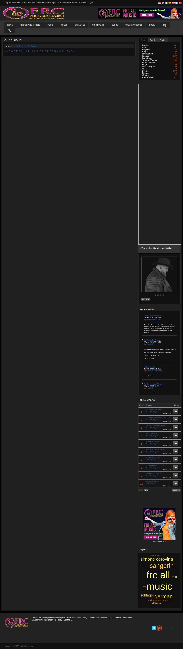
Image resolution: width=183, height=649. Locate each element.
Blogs (115, 25)
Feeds (153, 40)
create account (133, 25)
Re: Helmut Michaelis (152, 316)
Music (50, 25)
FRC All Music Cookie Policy (74, 618)
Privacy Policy (54, 618)
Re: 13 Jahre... (150, 367)
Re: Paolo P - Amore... (153, 340)
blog (144, 586)
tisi (174, 577)
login (152, 25)
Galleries (80, 25)
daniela (156, 602)
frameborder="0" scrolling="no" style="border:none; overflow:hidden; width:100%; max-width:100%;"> (159, 164)
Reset (73, 51)
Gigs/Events (98, 25)
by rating (32, 46)
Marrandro (150, 459)
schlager (147, 595)
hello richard (155, 555)
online (163, 40)
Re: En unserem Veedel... (154, 384)
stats (143, 40)
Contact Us (68, 620)
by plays (20, 46)
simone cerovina (156, 559)
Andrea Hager (152, 411)
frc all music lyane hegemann (159, 600)
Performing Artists (30, 25)
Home (10, 25)
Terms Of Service (39, 618)
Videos (64, 25)
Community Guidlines (98, 618)
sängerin (162, 565)
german (163, 596)
